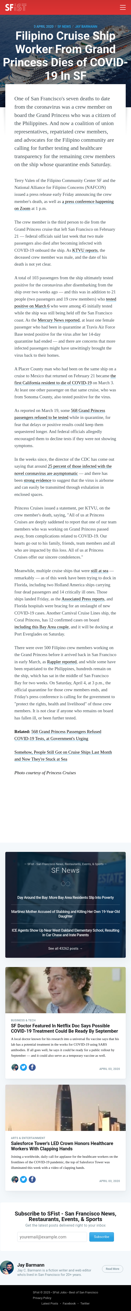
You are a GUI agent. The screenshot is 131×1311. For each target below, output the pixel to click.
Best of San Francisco (83, 1292)
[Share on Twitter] (23, 1066)
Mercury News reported (58, 320)
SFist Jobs (60, 1292)
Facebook (69, 1303)
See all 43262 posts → (65, 947)
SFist (36, 1292)
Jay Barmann (86, 26)
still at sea (99, 570)
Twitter (85, 1303)
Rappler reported (62, 661)
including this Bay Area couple (42, 626)
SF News (64, 26)
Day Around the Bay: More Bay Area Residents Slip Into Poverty (65, 896)
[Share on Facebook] (32, 1066)
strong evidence (37, 480)
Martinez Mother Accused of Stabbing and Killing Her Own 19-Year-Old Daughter (65, 912)
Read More (112, 1269)
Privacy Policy (42, 1298)
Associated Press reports (82, 598)
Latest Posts (49, 1303)
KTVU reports (85, 250)
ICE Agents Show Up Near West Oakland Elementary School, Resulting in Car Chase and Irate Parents (65, 931)
